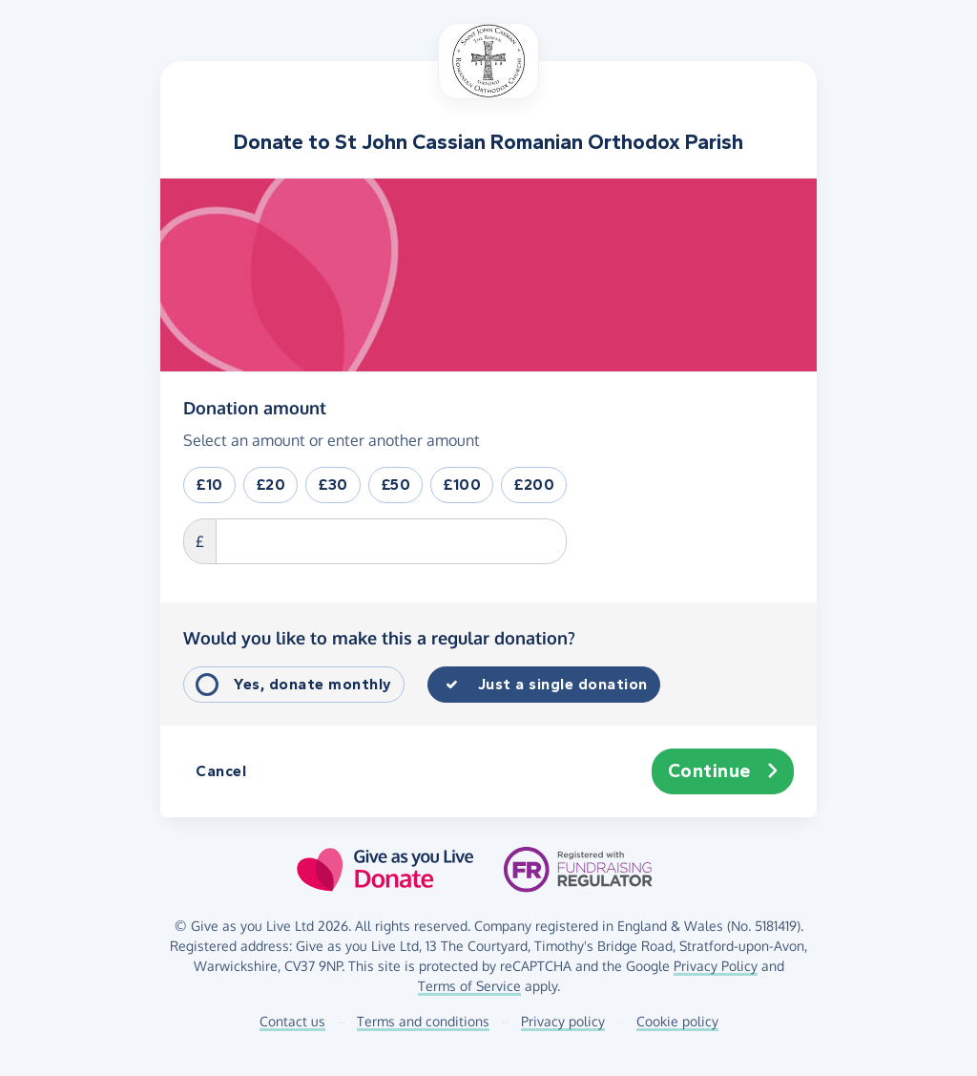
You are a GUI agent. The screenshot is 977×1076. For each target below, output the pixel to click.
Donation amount (254, 406)
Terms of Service (469, 986)
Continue (723, 771)
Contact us (292, 1021)
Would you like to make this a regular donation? (379, 637)
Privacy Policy (716, 966)
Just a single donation (563, 684)
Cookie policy (677, 1021)
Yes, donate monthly (313, 684)
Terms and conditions (423, 1021)
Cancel (221, 771)
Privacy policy (563, 1021)
